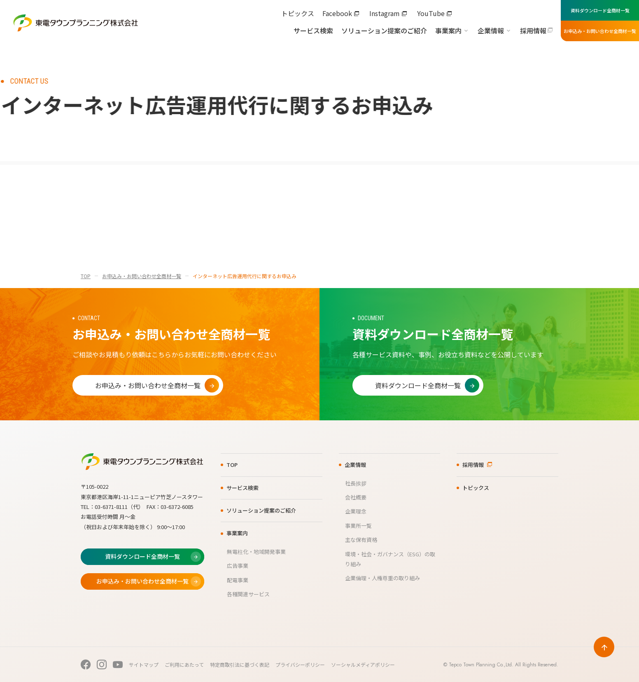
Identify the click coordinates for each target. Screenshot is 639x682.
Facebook (337, 13)
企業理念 (355, 511)
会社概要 (355, 497)
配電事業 (237, 580)
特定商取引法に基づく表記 (239, 664)
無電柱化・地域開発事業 (256, 551)
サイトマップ (144, 664)
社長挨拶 (355, 483)
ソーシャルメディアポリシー (363, 664)
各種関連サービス (248, 594)
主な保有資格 (361, 540)
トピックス (297, 13)
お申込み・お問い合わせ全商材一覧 (141, 275)
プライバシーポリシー (300, 664)
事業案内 (448, 30)
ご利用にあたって (184, 664)
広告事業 (237, 566)
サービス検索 (313, 30)
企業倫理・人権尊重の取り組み (382, 578)
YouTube (431, 13)
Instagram (384, 13)
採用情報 (533, 30)
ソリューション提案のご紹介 (384, 30)
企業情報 (491, 30)
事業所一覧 (358, 526)
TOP (86, 275)
